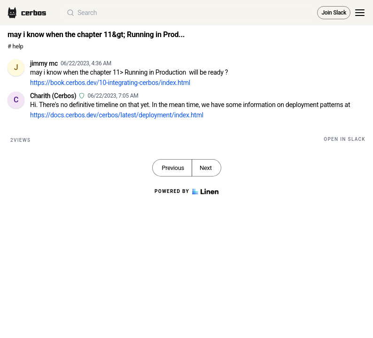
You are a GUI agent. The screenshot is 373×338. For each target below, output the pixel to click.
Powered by (186, 191)
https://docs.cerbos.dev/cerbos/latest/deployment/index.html (116, 115)
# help (15, 46)
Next (206, 167)
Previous (173, 167)
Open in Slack (344, 139)
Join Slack (333, 12)
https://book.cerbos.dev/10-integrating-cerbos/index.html (110, 82)
